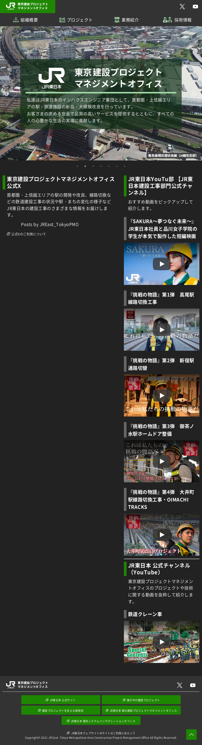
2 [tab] (85, 166)
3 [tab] (93, 166)
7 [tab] (124, 166)
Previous (6, 94)
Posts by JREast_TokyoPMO (50, 224)
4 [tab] (101, 166)
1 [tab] (77, 166)
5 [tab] (109, 166)
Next (194, 94)
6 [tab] (116, 166)
